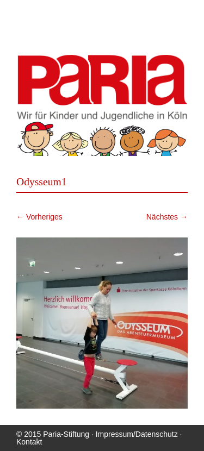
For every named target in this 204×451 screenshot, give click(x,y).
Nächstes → (167, 216)
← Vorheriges (39, 216)
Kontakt (29, 441)
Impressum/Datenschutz (137, 434)
